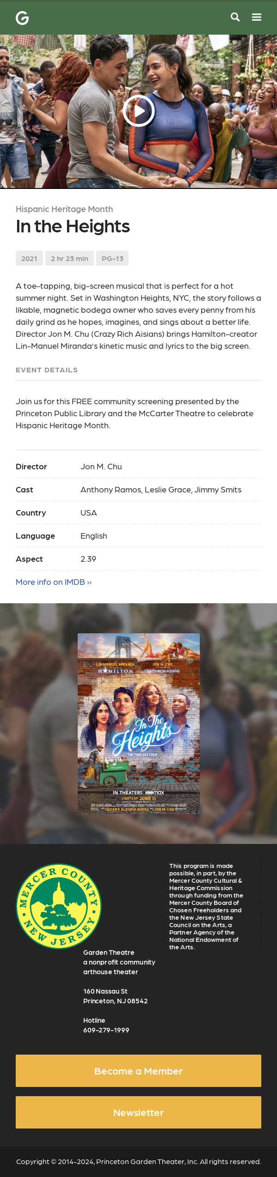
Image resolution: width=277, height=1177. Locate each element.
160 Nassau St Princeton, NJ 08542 (115, 995)
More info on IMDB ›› (54, 581)
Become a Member (138, 1070)
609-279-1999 (106, 1029)
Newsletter (138, 1111)
